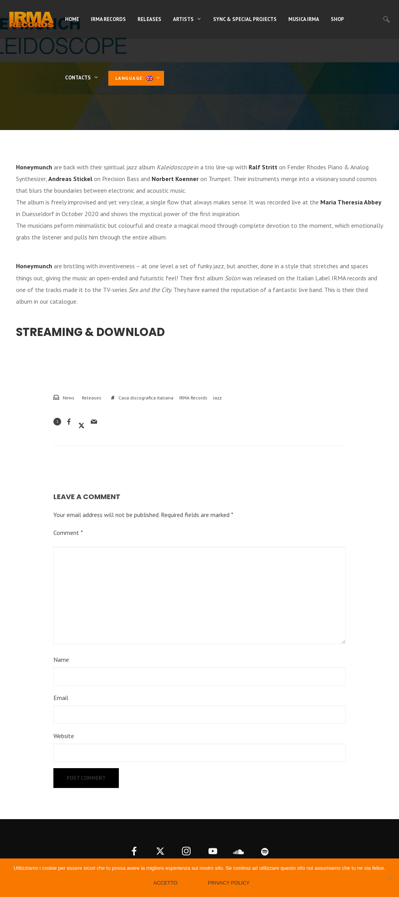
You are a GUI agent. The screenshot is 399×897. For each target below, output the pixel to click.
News (68, 398)
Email (60, 698)
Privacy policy (228, 883)
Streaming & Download (90, 332)
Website (63, 736)
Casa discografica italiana (145, 398)
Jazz (217, 398)
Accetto (165, 883)
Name (61, 659)
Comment (68, 532)
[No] (389, 878)
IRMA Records (193, 398)
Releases (91, 398)
